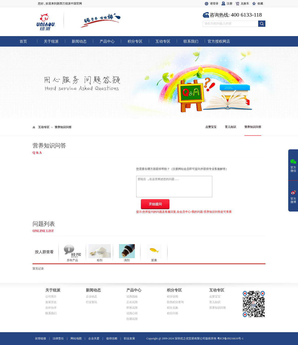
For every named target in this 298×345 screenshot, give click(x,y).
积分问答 (172, 313)
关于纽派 (52, 290)
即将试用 (132, 307)
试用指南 (132, 296)
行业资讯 (91, 302)
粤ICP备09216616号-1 (230, 338)
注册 (229, 3)
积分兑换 (172, 307)
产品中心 (133, 290)
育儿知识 (230, 127)
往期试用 (132, 319)
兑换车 (245, 3)
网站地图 (76, 338)
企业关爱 (93, 338)
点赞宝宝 (211, 127)
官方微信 (293, 165)
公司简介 (51, 296)
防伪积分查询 (175, 302)
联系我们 (51, 313)
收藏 (260, 3)
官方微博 (293, 196)
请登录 (214, 3)
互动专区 (43, 127)
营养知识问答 (252, 127)
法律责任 (58, 338)
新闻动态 (93, 290)
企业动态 (91, 296)
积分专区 (174, 290)
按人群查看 (44, 252)
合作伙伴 (51, 307)
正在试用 (132, 302)
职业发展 (129, 338)
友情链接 (40, 338)
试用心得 (132, 313)
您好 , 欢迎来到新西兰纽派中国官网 (60, 3)
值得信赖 (111, 338)
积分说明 (172, 296)
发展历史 (51, 302)
